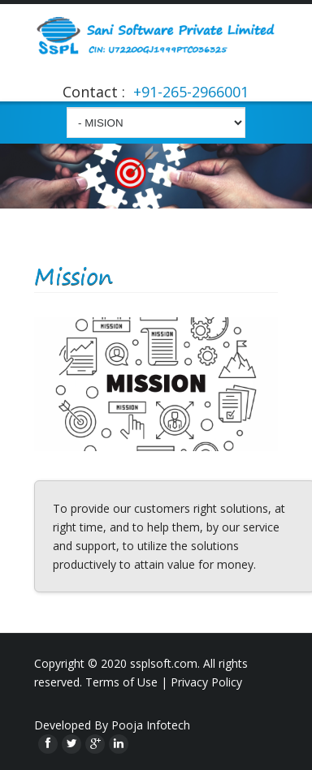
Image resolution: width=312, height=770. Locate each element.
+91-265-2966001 (189, 91)
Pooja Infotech (150, 725)
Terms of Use (121, 682)
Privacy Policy (206, 682)
